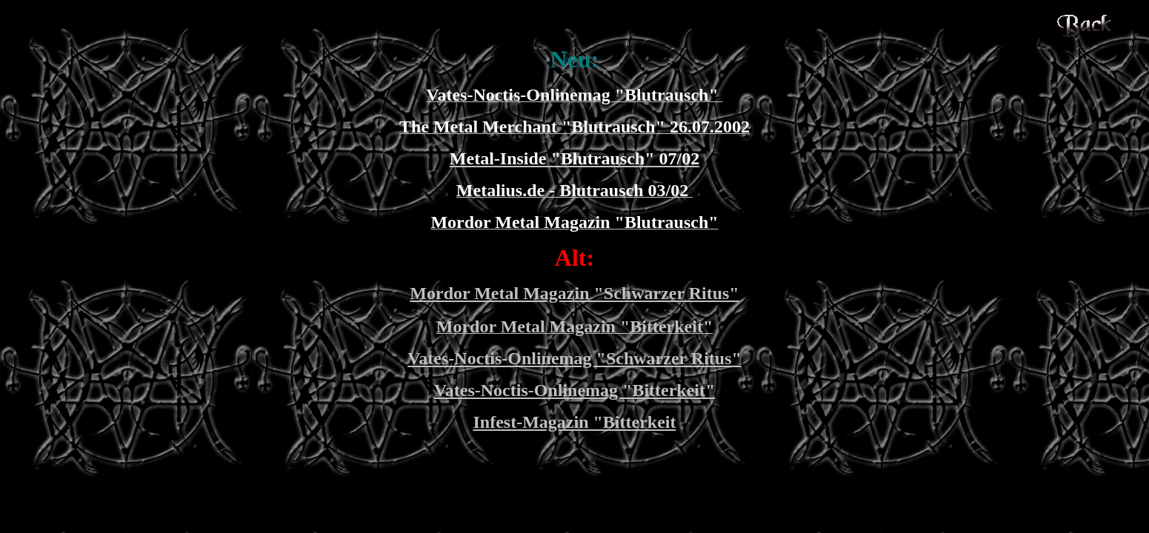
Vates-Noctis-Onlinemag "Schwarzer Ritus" (574, 358)
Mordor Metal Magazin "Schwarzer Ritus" (574, 293)
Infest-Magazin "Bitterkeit (574, 422)
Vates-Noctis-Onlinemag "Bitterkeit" (575, 390)
